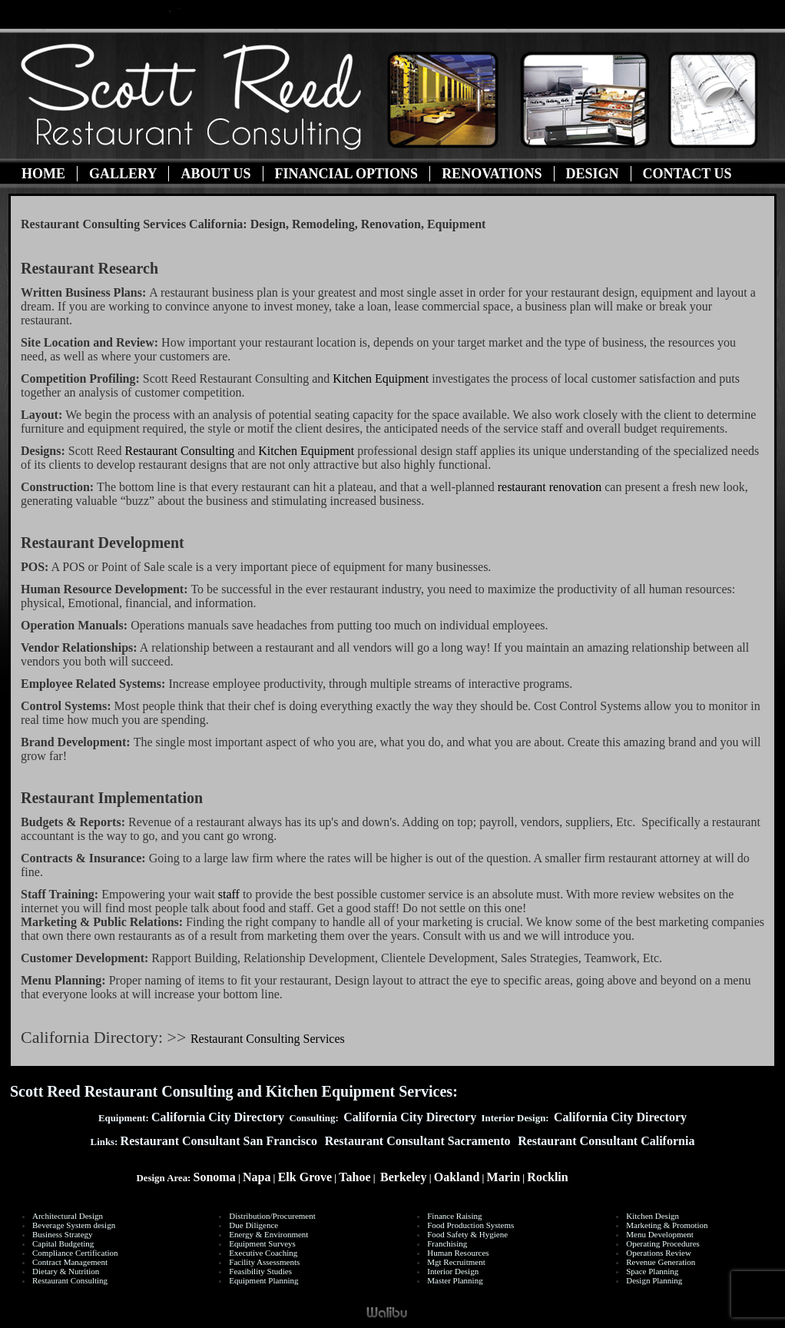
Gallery (123, 173)
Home (43, 173)
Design (592, 173)
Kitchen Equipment (382, 378)
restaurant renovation (550, 486)
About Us (215, 173)
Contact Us (687, 173)
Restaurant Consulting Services (267, 1038)
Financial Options (347, 173)
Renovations (492, 173)
